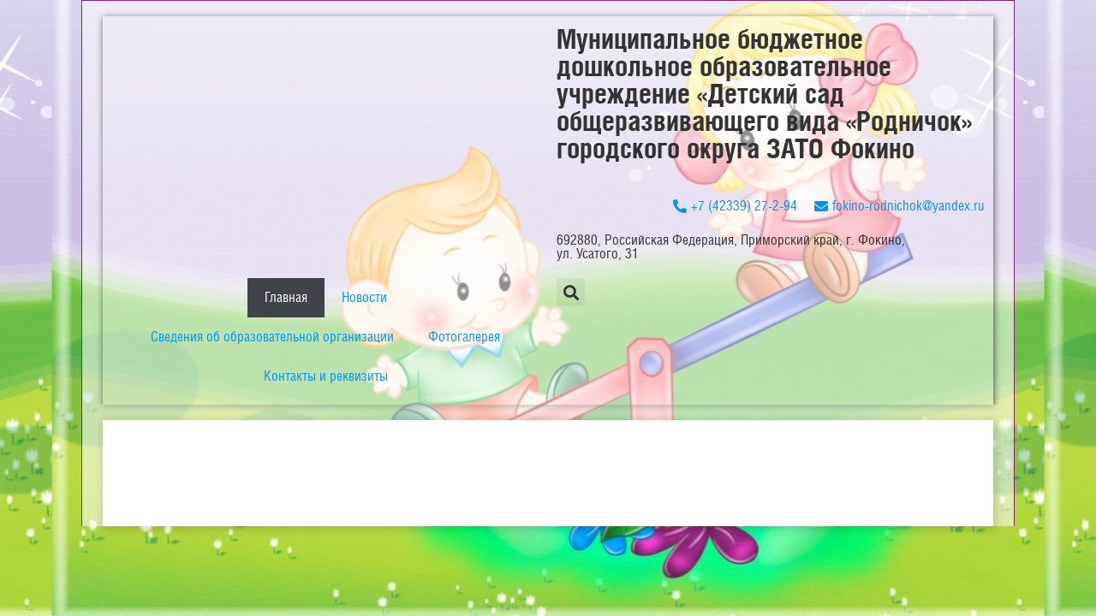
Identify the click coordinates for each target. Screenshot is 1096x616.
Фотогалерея (464, 337)
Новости (364, 297)
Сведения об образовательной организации (272, 337)
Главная (286, 297)
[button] (571, 292)
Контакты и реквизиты (326, 376)
